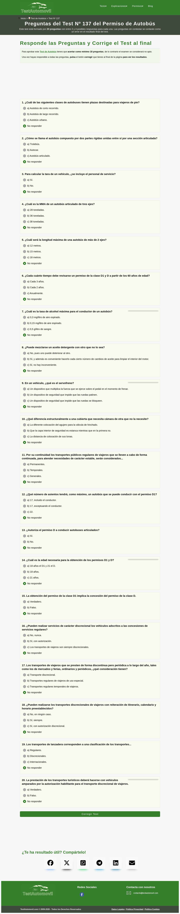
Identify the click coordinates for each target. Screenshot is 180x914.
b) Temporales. (33, 470)
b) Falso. (30, 607)
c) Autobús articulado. (36, 155)
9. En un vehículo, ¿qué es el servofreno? (48, 383)
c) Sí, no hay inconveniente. (40, 364)
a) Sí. (28, 179)
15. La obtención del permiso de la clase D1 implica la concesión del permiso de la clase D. (79, 595)
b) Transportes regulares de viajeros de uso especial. (53, 680)
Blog (150, 6)
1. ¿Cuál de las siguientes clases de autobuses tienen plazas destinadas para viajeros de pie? (81, 102)
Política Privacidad (134, 909)
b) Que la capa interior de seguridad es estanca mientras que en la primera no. (67, 430)
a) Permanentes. (34, 464)
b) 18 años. (31, 571)
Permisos (137, 6)
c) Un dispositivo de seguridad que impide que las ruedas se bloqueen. (63, 400)
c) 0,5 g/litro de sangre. (37, 329)
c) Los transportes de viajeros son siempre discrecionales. (56, 647)
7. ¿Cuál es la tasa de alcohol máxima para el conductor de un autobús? (67, 311)
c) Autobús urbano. (35, 120)
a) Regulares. (32, 750)
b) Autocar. (31, 150)
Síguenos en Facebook (94, 896)
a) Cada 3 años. (33, 281)
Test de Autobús (38, 18)
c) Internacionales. (35, 761)
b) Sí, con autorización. (37, 641)
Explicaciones (118, 6)
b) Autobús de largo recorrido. (41, 114)
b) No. (28, 185)
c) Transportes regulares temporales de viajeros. (51, 686)
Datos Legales (118, 909)
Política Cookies (152, 909)
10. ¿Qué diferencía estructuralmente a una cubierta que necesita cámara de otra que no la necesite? (85, 418)
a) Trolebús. (31, 144)
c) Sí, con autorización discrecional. (44, 726)
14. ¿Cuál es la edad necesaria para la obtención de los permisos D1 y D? (68, 560)
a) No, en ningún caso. (37, 714)
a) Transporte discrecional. (39, 674)
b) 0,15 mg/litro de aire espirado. (42, 323)
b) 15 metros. (32, 251)
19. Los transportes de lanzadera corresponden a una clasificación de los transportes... (76, 744)
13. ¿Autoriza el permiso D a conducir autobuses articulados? (60, 530)
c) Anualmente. (33, 293)
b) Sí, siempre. (33, 720)
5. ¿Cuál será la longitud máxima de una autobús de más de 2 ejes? (64, 239)
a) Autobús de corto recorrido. (41, 108)
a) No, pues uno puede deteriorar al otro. (47, 353)
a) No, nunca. (32, 635)
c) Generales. (32, 476)
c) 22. (28, 511)
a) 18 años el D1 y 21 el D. (39, 565)
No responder (32, 125)
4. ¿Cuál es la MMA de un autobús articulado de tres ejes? (58, 204)
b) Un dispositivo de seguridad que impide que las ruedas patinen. (60, 394)
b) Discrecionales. (34, 756)
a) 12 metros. (32, 245)
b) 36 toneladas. (33, 215)
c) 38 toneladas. (33, 221)
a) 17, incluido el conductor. (40, 500)
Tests (102, 6)
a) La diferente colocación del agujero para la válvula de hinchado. (60, 424)
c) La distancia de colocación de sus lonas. (48, 436)
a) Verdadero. (32, 601)
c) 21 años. (31, 577)
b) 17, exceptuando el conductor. (42, 506)
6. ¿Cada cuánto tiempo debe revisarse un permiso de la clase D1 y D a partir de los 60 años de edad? (86, 275)
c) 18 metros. (32, 257)
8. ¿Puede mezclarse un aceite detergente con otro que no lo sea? (63, 347)
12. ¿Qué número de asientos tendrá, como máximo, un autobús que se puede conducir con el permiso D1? (89, 494)
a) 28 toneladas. (33, 209)
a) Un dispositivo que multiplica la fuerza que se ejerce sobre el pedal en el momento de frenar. (75, 388)
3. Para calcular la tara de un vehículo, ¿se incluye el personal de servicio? (69, 174)
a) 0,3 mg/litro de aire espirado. (41, 317)
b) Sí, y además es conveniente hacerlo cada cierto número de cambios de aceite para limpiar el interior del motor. (86, 359)
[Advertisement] (90, 82)
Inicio (23, 18)
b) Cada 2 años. (33, 287)
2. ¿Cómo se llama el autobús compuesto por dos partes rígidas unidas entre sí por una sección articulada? (89, 138)
